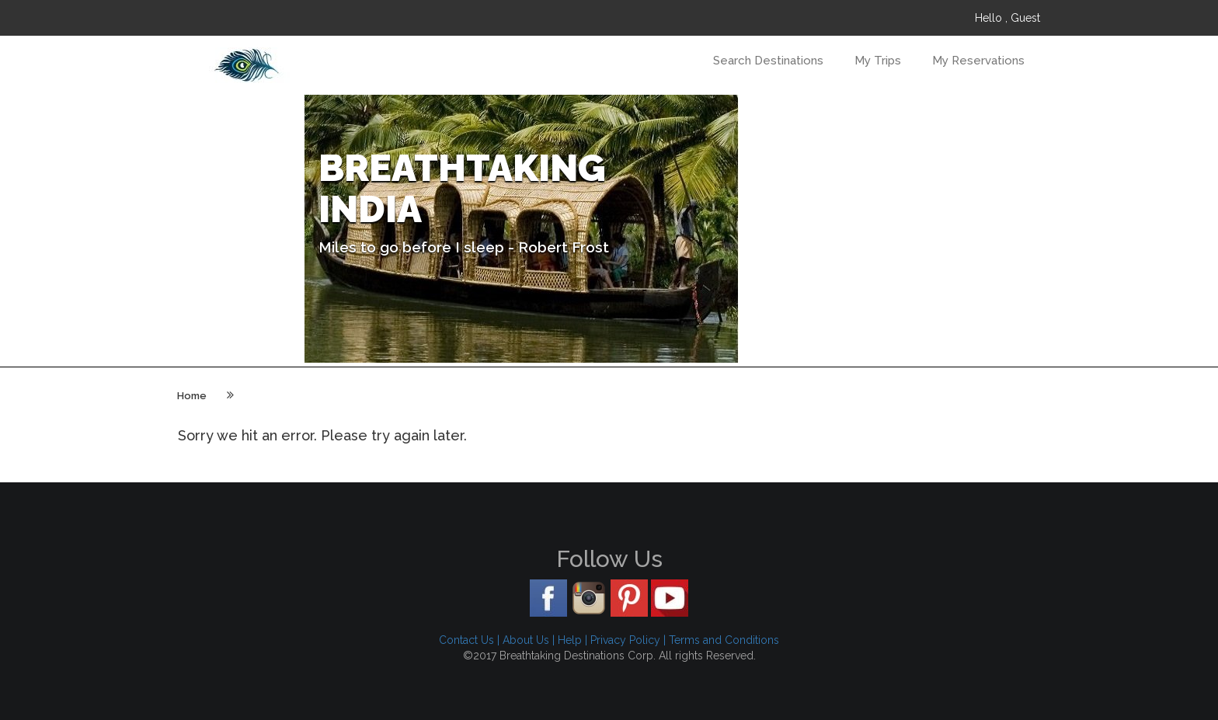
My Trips (877, 61)
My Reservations (978, 61)
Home (192, 396)
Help (570, 640)
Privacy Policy (625, 640)
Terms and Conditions (724, 640)
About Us (526, 640)
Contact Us (466, 640)
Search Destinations (768, 61)
